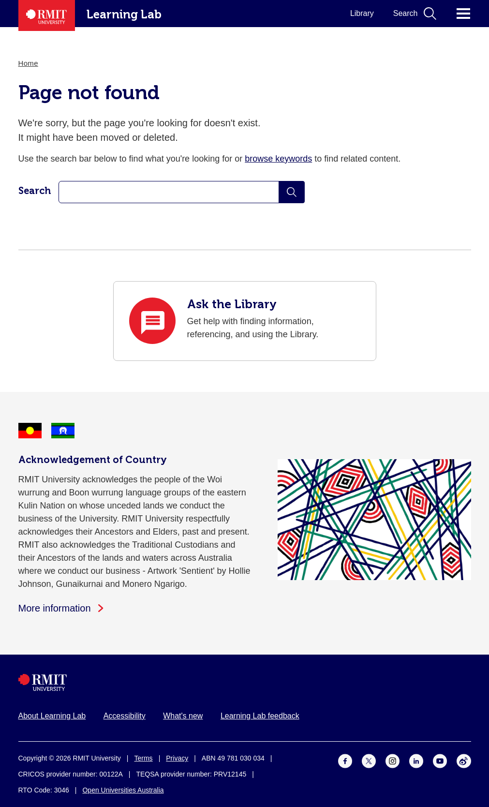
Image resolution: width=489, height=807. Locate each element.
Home (28, 63)
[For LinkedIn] (416, 760)
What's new (183, 716)
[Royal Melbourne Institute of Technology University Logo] (244, 682)
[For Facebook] (345, 760)
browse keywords (278, 159)
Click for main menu (463, 13)
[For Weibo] (464, 760)
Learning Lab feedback (260, 716)
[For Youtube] (440, 760)
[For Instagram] (392, 760)
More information (54, 608)
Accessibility (125, 716)
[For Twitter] (369, 760)
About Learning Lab (52, 716)
